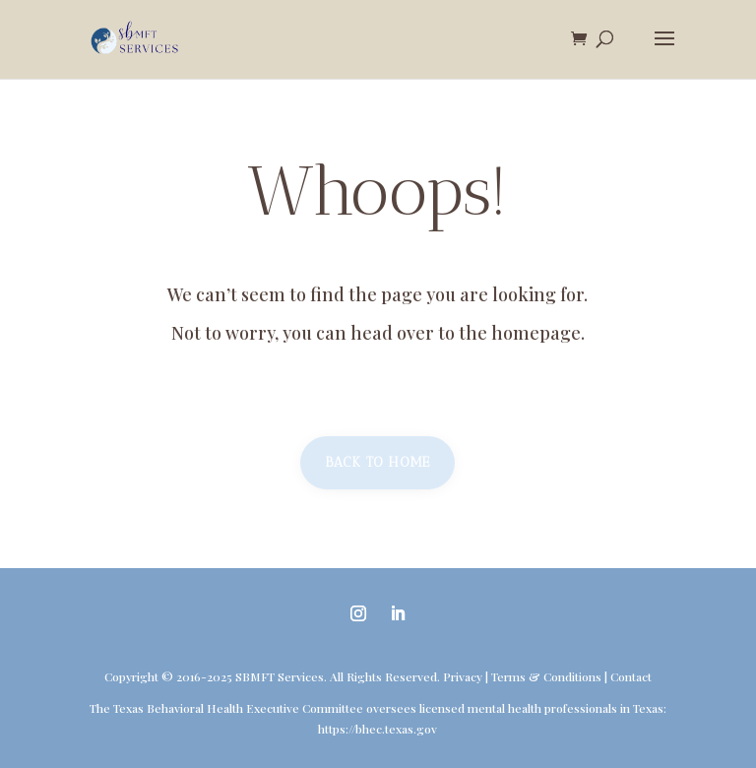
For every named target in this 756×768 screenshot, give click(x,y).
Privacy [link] (462, 676)
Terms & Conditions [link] (546, 676)
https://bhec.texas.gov (377, 728)
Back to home (377, 462)
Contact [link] (631, 676)
